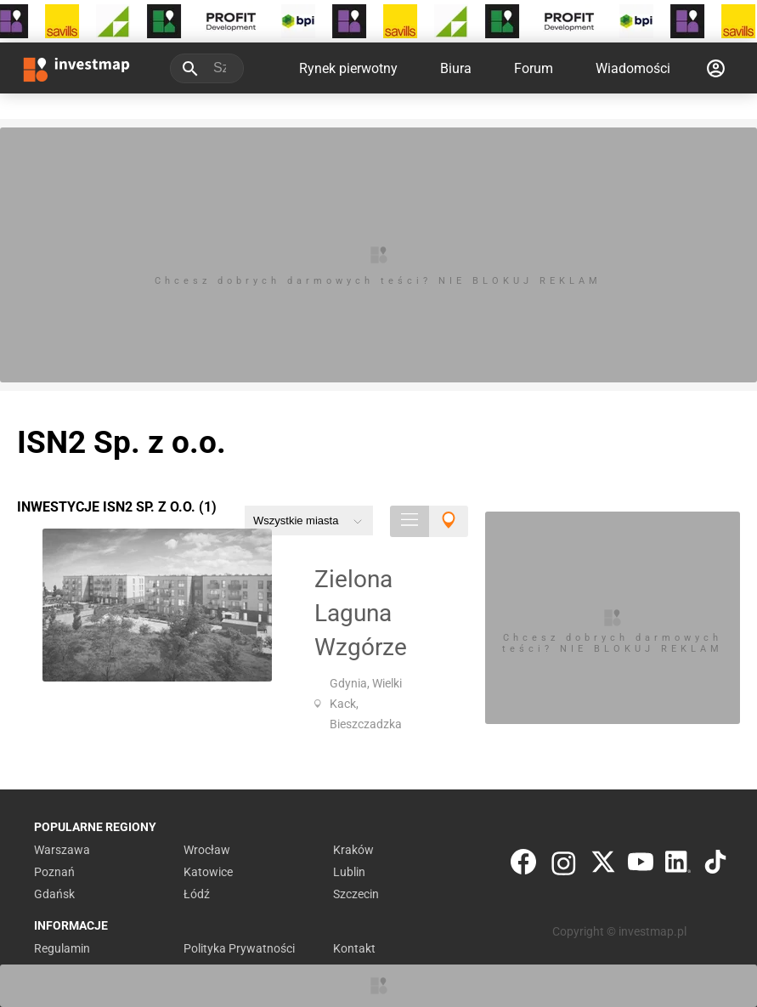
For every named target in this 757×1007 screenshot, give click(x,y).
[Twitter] (603, 865)
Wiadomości (633, 68)
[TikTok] (715, 865)
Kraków (353, 850)
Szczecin (356, 894)
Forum (533, 68)
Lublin (349, 872)
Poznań (54, 872)
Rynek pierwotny (348, 68)
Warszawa (62, 850)
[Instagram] (564, 865)
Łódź (197, 894)
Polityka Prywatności (239, 948)
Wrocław (207, 850)
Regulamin (62, 948)
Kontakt (354, 948)
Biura (456, 68)
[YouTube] (640, 865)
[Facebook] (523, 865)
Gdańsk (54, 894)
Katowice (208, 872)
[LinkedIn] (678, 865)
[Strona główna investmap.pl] (76, 68)
